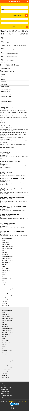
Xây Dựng (4, 303)
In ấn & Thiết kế (5, 268)
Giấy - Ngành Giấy (6, 262)
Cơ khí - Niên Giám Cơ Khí (7, 246)
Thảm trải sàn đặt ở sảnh (6, 96)
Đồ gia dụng (5, 254)
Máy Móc (4, 272)
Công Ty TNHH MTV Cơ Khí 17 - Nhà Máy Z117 (9, 171)
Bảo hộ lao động (5, 242)
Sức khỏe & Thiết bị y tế (7, 289)
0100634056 (9, 172)
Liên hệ (2, 397)
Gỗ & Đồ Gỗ (4, 264)
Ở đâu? (2, 9)
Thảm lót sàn (3, 81)
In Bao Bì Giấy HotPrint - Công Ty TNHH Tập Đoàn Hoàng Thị (12, 231)
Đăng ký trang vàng (6, 391)
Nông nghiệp (5, 280)
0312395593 (9, 163)
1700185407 (9, 207)
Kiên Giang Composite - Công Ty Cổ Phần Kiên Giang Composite (13, 206)
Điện (3, 250)
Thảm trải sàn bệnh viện (6, 99)
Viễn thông (4, 301)
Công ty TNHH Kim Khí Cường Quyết (7, 223)
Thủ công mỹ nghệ (6, 293)
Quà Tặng (4, 284)
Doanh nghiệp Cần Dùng (7, 256)
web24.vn (24, 401)
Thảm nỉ (2, 76)
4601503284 (9, 224)
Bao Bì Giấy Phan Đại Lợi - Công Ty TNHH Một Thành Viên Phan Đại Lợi (14, 178)
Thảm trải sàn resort (5, 86)
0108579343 (9, 189)
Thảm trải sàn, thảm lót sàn (6, 68)
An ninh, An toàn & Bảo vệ (7, 238)
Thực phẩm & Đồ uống (7, 295)
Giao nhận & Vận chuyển (7, 260)
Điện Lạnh (4, 252)
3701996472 (9, 180)
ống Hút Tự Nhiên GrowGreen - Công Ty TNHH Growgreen (11, 188)
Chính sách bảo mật (6, 387)
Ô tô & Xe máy (5, 282)
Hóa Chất (4, 266)
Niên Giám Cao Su (6, 244)
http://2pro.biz (7, 139)
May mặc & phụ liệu (6, 270)
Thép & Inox (4, 291)
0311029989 (9, 198)
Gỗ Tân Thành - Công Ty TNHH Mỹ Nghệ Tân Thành (10, 161)
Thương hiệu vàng (12, 401)
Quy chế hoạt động (5, 385)
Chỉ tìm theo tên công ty (17, 15)
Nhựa (3, 276)
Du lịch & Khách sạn (6, 258)
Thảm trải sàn (4, 84)
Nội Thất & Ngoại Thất (7, 278)
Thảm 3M (3, 74)
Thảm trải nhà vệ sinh (5, 91)
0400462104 (9, 153)
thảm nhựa (3, 79)
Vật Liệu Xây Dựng (6, 299)
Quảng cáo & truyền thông (7, 287)
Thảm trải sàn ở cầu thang (6, 101)
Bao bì (3, 240)
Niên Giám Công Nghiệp (7, 248)
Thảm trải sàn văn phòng (6, 89)
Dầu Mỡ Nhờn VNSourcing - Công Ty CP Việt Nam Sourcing (12, 197)
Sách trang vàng (5, 389)
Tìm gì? (2, 5)
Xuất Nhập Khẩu (5, 305)
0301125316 (9, 215)
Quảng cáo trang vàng (6, 395)
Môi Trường (4, 274)
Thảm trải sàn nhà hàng (6, 94)
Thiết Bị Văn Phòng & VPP (8, 297)
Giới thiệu (3, 384)
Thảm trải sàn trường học (6, 103)
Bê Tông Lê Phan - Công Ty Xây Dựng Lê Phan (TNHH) (11, 214)
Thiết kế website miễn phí (7, 393)
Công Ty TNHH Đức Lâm (5, 152)
